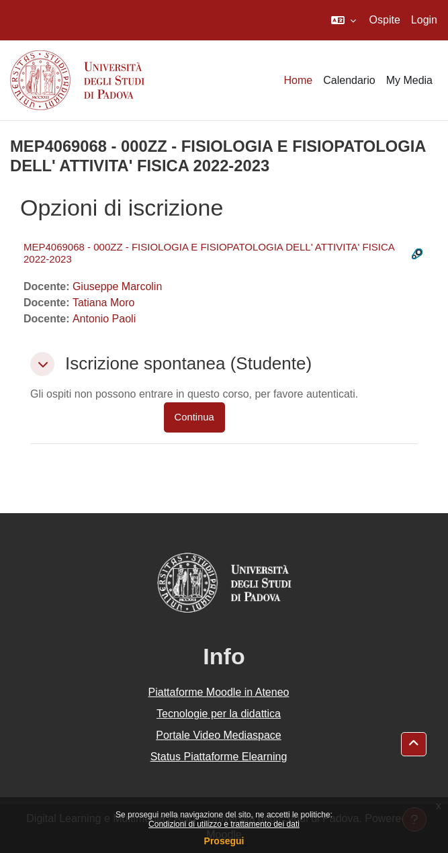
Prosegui (224, 841)
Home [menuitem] (298, 80)
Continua (194, 417)
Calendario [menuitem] (349, 80)
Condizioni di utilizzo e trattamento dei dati (224, 824)
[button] (343, 20)
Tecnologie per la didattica (218, 713)
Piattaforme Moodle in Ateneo (218, 692)
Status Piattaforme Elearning (218, 756)
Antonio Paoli (104, 318)
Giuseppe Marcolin (117, 286)
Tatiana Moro (104, 302)
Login (424, 20)
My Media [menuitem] (409, 80)
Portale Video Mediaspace (218, 735)
